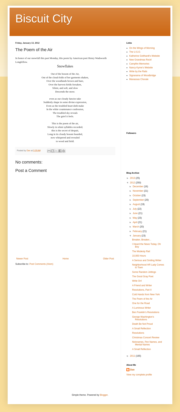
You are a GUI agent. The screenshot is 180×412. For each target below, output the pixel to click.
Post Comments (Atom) (41, 264)
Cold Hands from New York (146, 294)
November (138, 191)
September (139, 200)
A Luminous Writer (141, 308)
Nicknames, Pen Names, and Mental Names (147, 343)
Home (66, 258)
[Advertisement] (145, 106)
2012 (133, 182)
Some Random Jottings (144, 272)
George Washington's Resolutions (143, 318)
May (135, 218)
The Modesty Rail (141, 251)
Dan (132, 369)
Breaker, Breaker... (141, 239)
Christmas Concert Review (145, 337)
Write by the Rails (138, 71)
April (135, 222)
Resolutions (138, 333)
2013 (133, 178)
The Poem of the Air (142, 299)
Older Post (108, 258)
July (135, 209)
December (138, 186)
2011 (133, 356)
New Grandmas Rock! (140, 59)
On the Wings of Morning (142, 48)
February (137, 231)
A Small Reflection (141, 328)
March (136, 226)
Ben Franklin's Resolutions (145, 312)
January (137, 235)
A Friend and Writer (142, 285)
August (137, 204)
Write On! (137, 281)
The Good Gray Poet (142, 276)
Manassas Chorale (138, 79)
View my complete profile (139, 374)
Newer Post (22, 258)
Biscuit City (43, 18)
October (137, 195)
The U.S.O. (135, 52)
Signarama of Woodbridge (142, 75)
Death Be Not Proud (142, 324)
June (135, 213)
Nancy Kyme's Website (141, 67)
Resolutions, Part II (141, 290)
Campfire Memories (139, 63)
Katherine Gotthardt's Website (144, 56)
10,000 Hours (139, 255)
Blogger (104, 395)
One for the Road (141, 303)
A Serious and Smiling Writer (146, 260)
